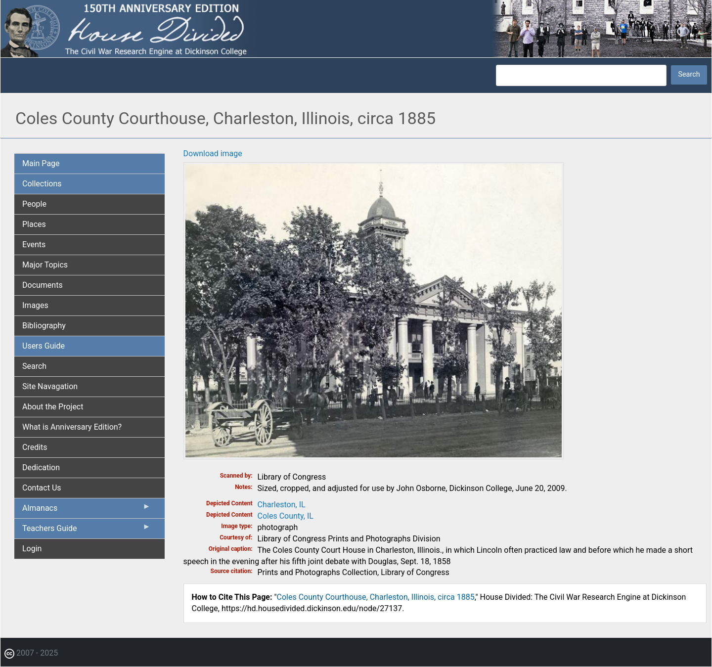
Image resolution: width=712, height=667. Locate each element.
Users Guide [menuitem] (43, 346)
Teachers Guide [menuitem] (86, 530)
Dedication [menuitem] (41, 467)
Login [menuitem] (32, 548)
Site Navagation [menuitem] (50, 386)
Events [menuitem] (33, 244)
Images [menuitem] (35, 305)
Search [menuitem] (34, 366)
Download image (212, 153)
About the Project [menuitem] (52, 406)
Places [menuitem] (34, 224)
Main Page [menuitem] (41, 163)
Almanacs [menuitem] (86, 510)
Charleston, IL (282, 504)
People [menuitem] (34, 204)
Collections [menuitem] (42, 183)
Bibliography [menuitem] (44, 325)
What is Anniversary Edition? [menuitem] (72, 427)
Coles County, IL (285, 516)
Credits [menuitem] (34, 447)
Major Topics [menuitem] (45, 264)
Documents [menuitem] (42, 285)
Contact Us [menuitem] (41, 487)
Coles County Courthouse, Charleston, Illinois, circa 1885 (376, 597)
